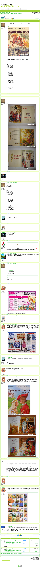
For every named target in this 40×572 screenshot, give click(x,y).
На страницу (35, 535)
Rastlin (36, 551)
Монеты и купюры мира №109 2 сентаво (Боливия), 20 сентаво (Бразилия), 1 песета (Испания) (11, 548)
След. (38, 535)
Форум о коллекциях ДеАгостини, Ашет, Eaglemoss (7, 13)
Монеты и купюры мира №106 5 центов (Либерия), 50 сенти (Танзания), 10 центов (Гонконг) (12, 551)
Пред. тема (35, 18)
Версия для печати (2, 18)
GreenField (36, 543)
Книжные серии (15, 13)
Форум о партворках (7, 4)
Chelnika (14, 313)
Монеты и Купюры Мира (8, 541)
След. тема (38, 18)
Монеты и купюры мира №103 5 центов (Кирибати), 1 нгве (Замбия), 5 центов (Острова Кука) (12, 543)
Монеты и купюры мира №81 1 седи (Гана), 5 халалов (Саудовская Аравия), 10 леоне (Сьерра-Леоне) (11, 540)
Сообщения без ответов (3, 12)
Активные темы (8, 12)
